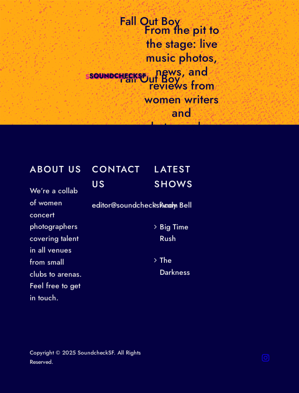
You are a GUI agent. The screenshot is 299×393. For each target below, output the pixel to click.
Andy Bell (176, 205)
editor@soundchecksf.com (135, 205)
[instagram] (265, 357)
